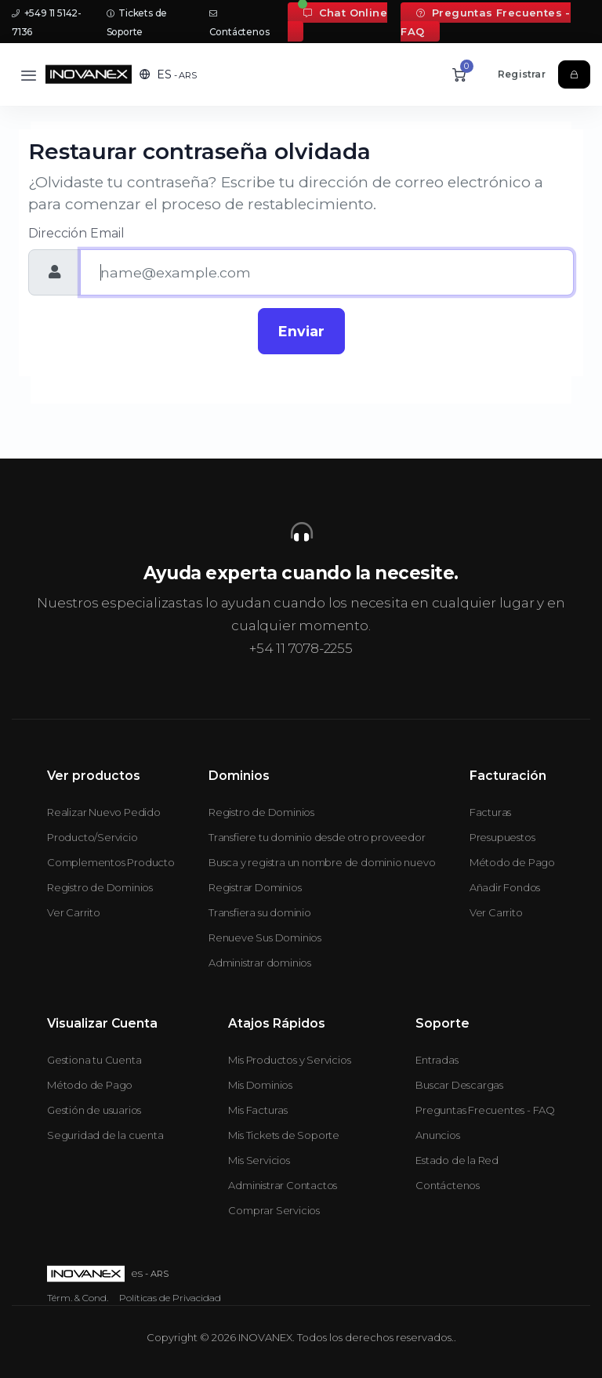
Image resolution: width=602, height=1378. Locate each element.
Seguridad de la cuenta (105, 1135)
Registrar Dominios (255, 887)
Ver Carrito (73, 912)
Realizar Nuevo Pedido (104, 812)
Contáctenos (447, 1185)
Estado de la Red (457, 1160)
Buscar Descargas (459, 1085)
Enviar (301, 331)
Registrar (522, 74)
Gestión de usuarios (94, 1110)
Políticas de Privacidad (170, 1298)
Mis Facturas (258, 1110)
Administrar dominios (260, 962)
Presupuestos (502, 837)
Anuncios (437, 1135)
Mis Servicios (258, 1160)
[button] (168, 74)
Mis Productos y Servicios (289, 1059)
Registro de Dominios (100, 887)
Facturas (490, 812)
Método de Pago (512, 862)
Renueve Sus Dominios (265, 937)
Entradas (436, 1059)
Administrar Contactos (282, 1185)
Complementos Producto (111, 862)
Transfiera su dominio (260, 912)
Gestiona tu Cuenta (94, 1059)
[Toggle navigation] (28, 75)
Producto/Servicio (92, 837)
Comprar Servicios (274, 1210)
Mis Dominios (260, 1085)
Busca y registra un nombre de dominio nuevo (322, 862)
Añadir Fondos (505, 887)
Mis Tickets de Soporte (283, 1135)
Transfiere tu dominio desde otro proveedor (317, 837)
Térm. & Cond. (77, 1298)
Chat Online (345, 12)
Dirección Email (76, 233)
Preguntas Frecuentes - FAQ (486, 22)
